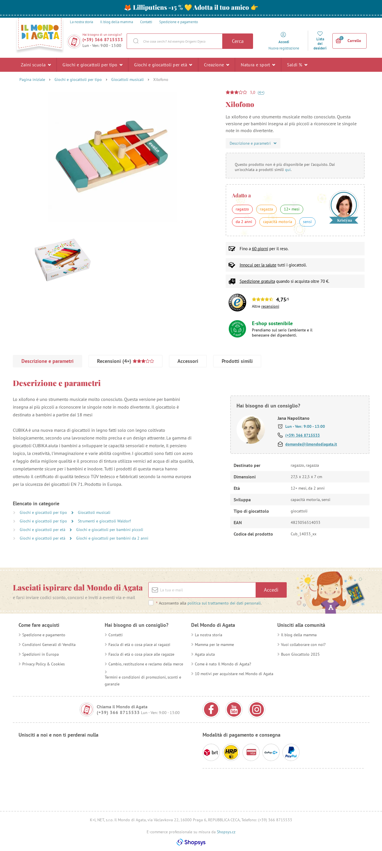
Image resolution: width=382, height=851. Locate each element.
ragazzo (242, 209)
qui (288, 169)
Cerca (238, 41)
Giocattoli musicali (127, 79)
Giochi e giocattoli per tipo (92, 64)
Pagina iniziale (32, 79)
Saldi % (297, 64)
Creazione (216, 64)
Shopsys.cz (226, 831)
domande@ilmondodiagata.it (311, 444)
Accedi (271, 589)
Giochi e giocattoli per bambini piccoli (109, 529)
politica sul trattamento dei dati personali (224, 603)
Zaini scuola (36, 64)
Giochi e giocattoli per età (163, 64)
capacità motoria (277, 221)
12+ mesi (292, 209)
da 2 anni (244, 221)
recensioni (270, 306)
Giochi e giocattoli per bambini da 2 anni (112, 538)
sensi (307, 221)
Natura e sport (258, 64)
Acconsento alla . (209, 603)
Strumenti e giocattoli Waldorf (104, 521)
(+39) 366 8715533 (102, 39)
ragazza (266, 209)
